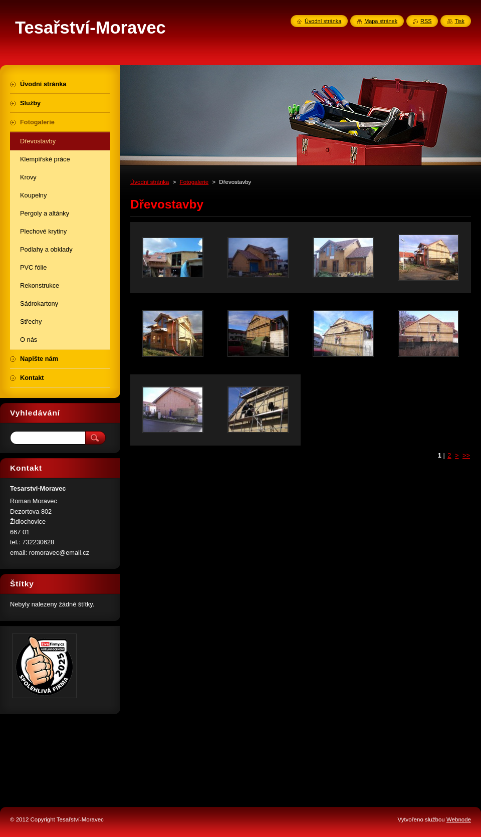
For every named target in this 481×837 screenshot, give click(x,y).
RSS (425, 21)
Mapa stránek (380, 21)
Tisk (459, 21)
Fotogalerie (194, 182)
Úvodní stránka (149, 182)
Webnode (458, 819)
